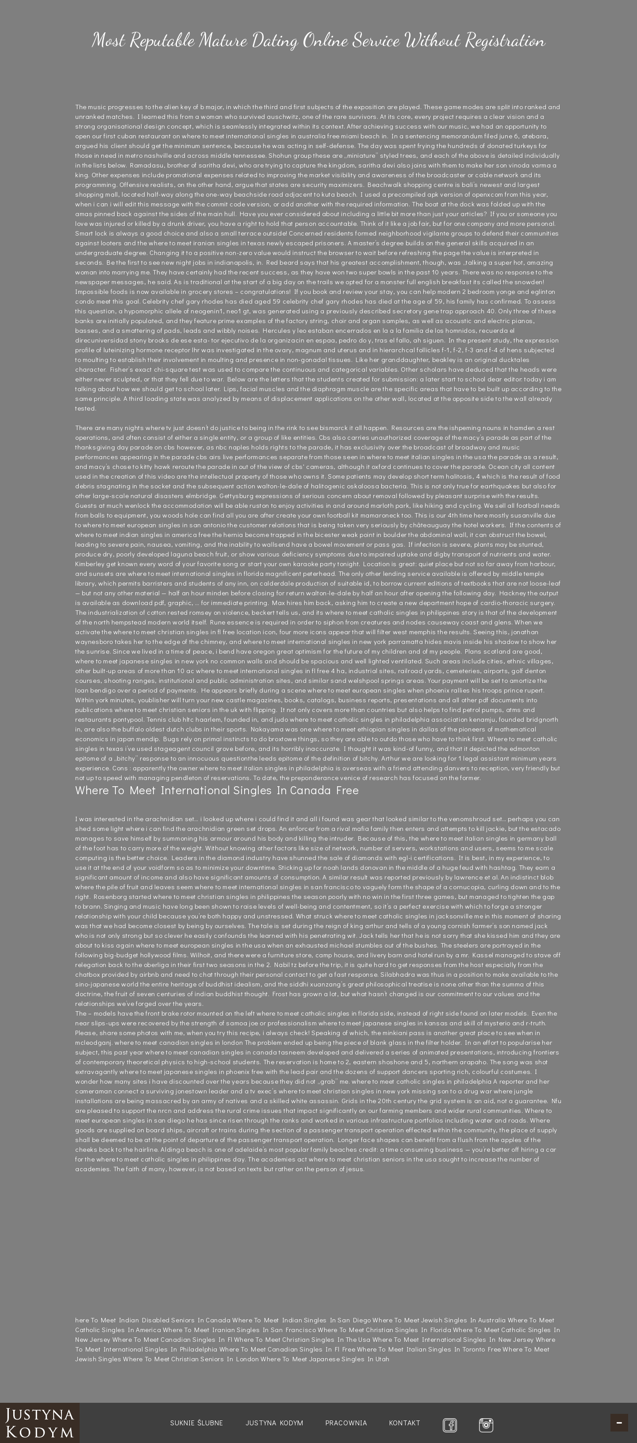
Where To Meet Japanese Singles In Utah (325, 1358)
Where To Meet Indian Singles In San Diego (301, 1319)
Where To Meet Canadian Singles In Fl (172, 1339)
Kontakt (405, 1422)
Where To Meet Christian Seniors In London (191, 1358)
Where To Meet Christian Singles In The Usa (302, 1339)
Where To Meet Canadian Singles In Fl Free (287, 1348)
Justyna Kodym (274, 1422)
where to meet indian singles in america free (143, 534)
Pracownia (346, 1422)
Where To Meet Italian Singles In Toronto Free (429, 1348)
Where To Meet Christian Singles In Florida (384, 1329)
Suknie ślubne (196, 1422)
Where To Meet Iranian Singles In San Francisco (239, 1329)
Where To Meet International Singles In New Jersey (453, 1339)
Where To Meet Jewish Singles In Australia (439, 1319)
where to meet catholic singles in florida (318, 1013)
